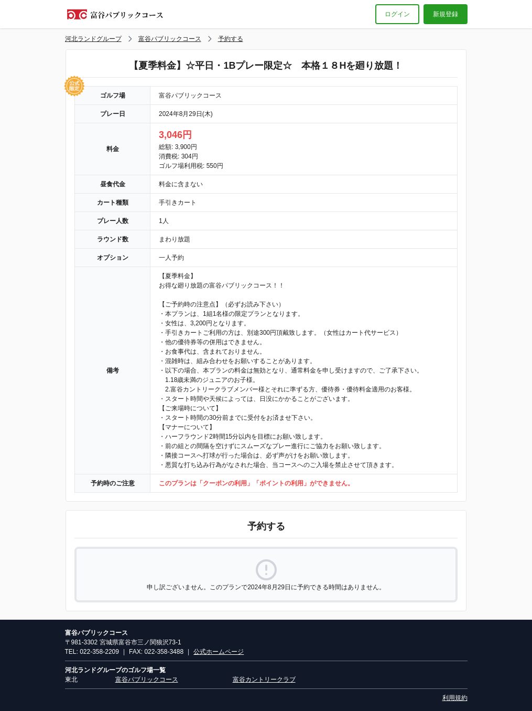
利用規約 (455, 698)
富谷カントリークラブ (264, 679)
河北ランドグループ (93, 39)
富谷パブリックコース (169, 39)
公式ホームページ (218, 651)
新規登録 (445, 14)
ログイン (397, 14)
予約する (230, 39)
